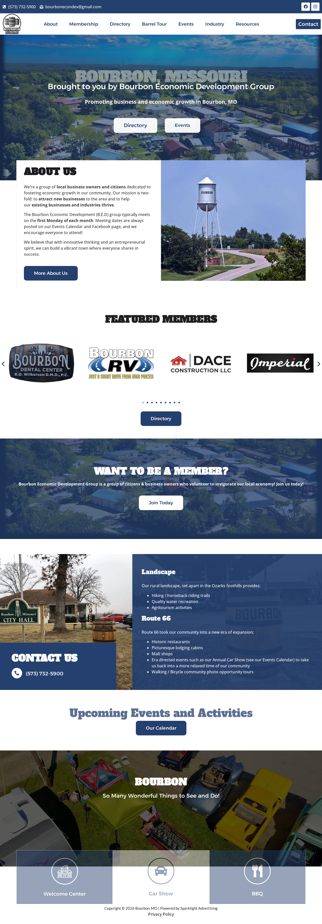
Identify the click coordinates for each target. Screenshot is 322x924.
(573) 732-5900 (44, 674)
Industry (214, 24)
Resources (247, 24)
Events (186, 24)
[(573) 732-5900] (17, 673)
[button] (3, 364)
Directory (120, 24)
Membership (83, 24)
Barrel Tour (154, 24)
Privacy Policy (161, 914)
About (51, 24)
